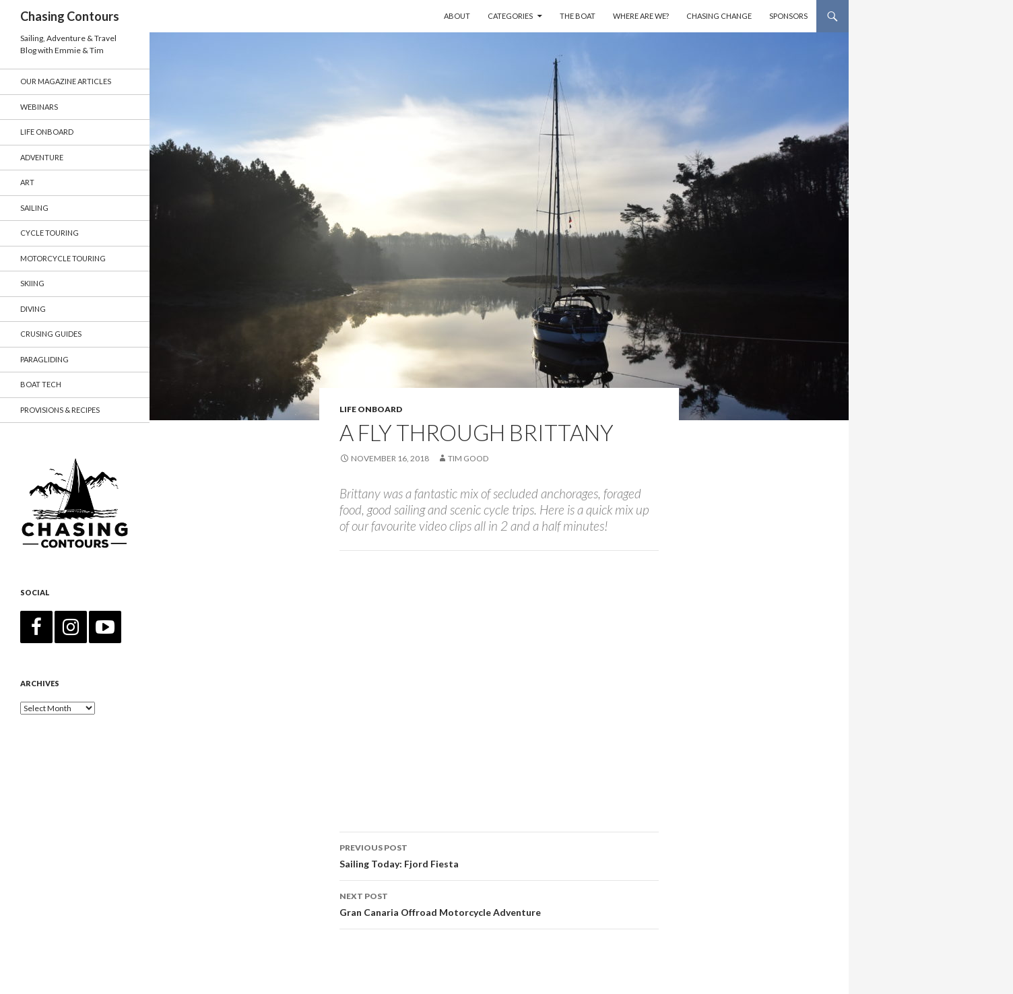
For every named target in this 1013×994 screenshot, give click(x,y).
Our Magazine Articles (65, 81)
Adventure (41, 157)
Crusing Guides (50, 333)
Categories (510, 15)
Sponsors (788, 15)
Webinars (39, 106)
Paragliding (44, 359)
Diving (33, 308)
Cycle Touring (49, 232)
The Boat (577, 15)
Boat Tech (40, 384)
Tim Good (468, 458)
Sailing (34, 207)
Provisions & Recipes (60, 409)
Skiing (32, 283)
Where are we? (641, 15)
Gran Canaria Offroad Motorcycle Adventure (499, 903)
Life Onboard (370, 409)
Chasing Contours (69, 16)
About (457, 15)
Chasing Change (719, 15)
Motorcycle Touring (63, 258)
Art (27, 182)
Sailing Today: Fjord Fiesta (499, 854)
